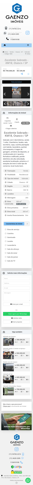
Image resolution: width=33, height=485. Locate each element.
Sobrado (27, 52)
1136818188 (14, 39)
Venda (12, 52)
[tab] (8, 82)
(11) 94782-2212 (15, 29)
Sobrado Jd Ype (8, 374)
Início (5, 52)
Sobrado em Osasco (9, 336)
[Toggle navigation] (28, 45)
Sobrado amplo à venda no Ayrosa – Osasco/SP (14, 349)
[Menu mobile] (5, 45)
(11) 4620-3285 (13, 34)
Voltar (27, 54)
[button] (5, 94)
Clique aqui (6, 406)
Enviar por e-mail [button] (16, 304)
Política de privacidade (16, 480)
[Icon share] (27, 33)
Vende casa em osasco (10, 362)
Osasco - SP (19, 52)
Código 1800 (8, 54)
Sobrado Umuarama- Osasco (12, 386)
